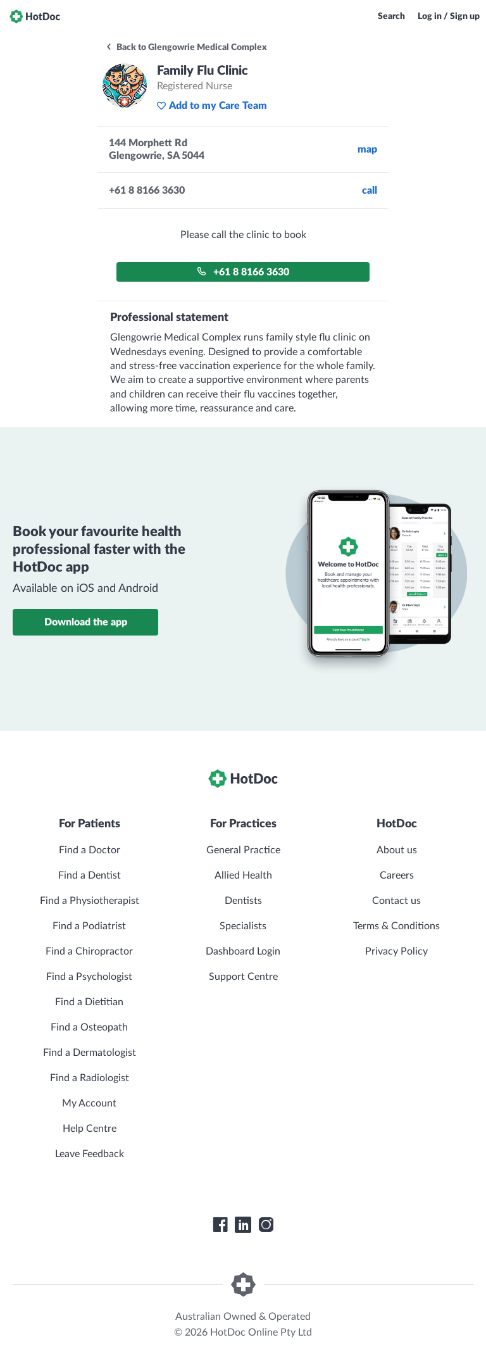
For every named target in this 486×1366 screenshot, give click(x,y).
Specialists (243, 926)
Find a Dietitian (89, 1002)
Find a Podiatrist (89, 926)
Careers (397, 875)
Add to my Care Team (211, 106)
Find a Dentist (89, 875)
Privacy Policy (396, 951)
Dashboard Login (243, 951)
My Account (89, 1103)
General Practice (243, 850)
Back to (186, 47)
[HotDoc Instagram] (265, 1225)
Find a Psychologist (89, 977)
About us (397, 850)
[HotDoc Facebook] (220, 1225)
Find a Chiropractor (89, 951)
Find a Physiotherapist (89, 901)
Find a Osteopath (89, 1027)
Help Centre (89, 1129)
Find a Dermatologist (89, 1053)
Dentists (243, 901)
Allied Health (243, 875)
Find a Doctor (89, 850)
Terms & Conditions (396, 926)
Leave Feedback (89, 1154)
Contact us (396, 901)
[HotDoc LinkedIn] (243, 1225)
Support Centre (243, 977)
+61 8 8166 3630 (243, 271)
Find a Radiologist (89, 1078)
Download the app (85, 622)
